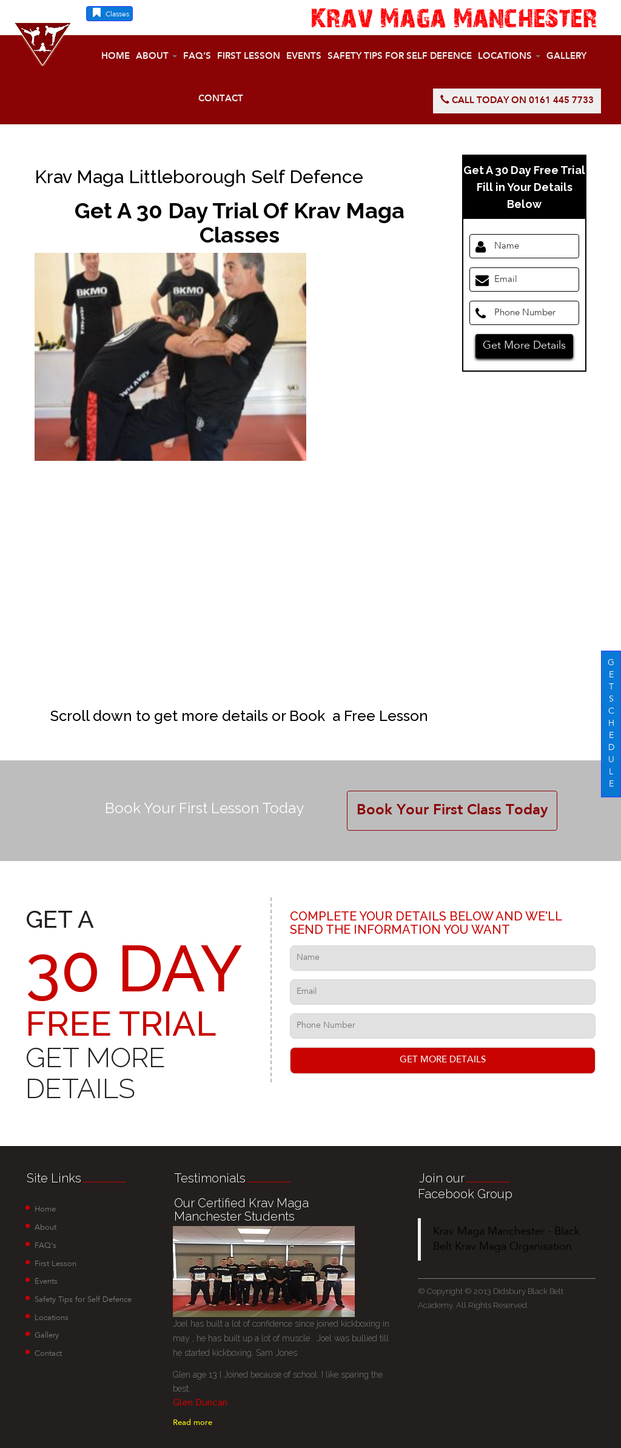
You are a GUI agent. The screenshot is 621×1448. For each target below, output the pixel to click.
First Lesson (248, 56)
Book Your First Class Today (452, 810)
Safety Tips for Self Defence (399, 56)
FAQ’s (197, 56)
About (156, 56)
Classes (109, 12)
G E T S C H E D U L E (611, 724)
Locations (509, 56)
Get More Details (524, 346)
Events (303, 56)
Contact (220, 99)
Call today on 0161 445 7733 (517, 100)
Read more (192, 1423)
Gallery (566, 56)
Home (115, 56)
